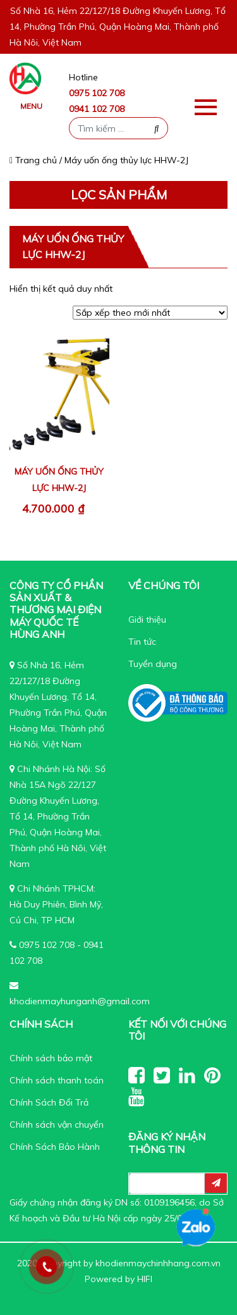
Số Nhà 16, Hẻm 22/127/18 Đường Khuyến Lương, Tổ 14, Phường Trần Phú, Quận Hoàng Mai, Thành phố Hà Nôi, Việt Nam (117, 26)
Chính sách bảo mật (50, 1058)
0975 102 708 (97, 93)
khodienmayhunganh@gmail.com (79, 1001)
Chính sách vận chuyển (56, 1124)
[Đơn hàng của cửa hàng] (150, 313)
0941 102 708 (97, 109)
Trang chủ (33, 160)
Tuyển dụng (152, 664)
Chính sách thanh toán (56, 1080)
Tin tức (142, 641)
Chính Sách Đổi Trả (48, 1102)
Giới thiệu (147, 619)
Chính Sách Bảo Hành (54, 1146)
